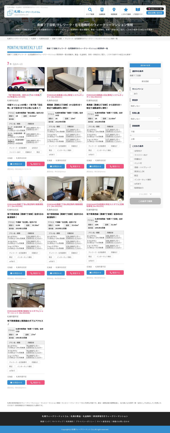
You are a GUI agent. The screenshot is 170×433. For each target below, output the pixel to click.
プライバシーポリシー (85, 421)
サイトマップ (58, 421)
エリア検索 (90, 14)
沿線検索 (102, 14)
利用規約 (69, 421)
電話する (37, 164)
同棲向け (138, 159)
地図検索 (114, 14)
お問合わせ (17, 164)
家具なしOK (139, 171)
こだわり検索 (126, 14)
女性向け (138, 150)
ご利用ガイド (138, 14)
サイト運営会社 (103, 421)
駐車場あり (139, 187)
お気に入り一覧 (156, 9)
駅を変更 (145, 81)
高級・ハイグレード (142, 167)
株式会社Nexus (60, 171)
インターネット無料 (142, 179)
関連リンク (45, 421)
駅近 (136, 175)
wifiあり (137, 183)
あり (136, 93)
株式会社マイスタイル (23, 169)
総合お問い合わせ (155, 13)
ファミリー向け (140, 155)
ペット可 (138, 163)
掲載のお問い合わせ (121, 421)
